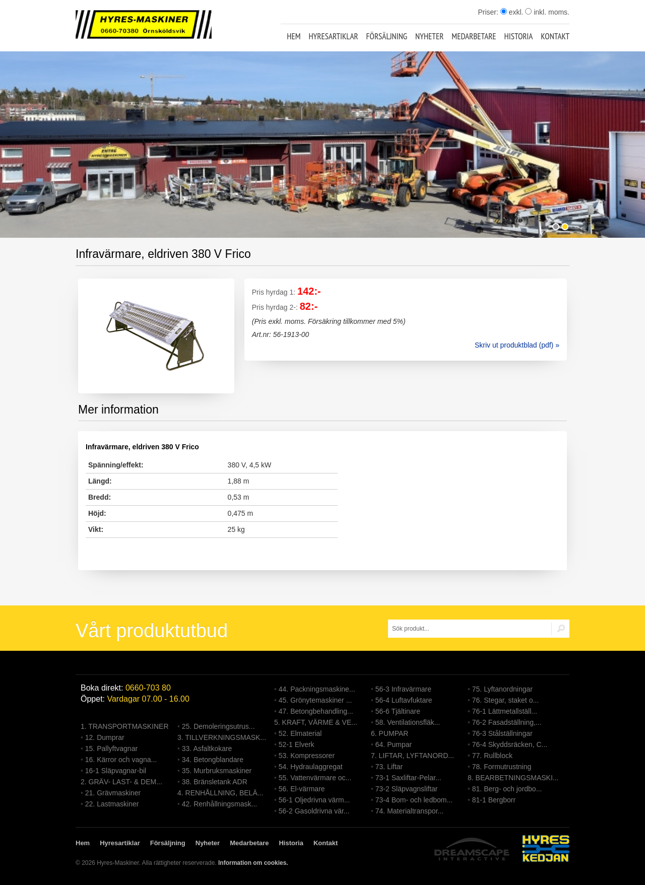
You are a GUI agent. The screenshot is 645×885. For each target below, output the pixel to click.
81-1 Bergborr (493, 800)
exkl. (512, 12)
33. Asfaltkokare (207, 748)
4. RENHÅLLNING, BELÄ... (220, 793)
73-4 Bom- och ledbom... (414, 800)
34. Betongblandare (212, 760)
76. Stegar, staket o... (505, 700)
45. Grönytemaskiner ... (315, 700)
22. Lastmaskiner (112, 804)
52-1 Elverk (296, 744)
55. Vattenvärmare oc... (315, 778)
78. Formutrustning (502, 767)
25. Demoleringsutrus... (218, 726)
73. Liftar (389, 767)
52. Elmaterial (300, 733)
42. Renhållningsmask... (219, 804)
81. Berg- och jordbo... (507, 789)
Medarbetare (474, 36)
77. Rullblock (492, 756)
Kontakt (555, 36)
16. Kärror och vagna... (121, 760)
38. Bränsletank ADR (214, 782)
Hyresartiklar (333, 36)
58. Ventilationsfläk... (407, 722)
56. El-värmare (302, 789)
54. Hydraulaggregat (311, 767)
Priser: (489, 12)
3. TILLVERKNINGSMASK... (221, 737)
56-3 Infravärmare (403, 689)
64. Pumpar (393, 744)
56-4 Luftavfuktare (403, 700)
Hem (293, 36)
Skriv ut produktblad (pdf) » (517, 345)
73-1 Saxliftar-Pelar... (408, 778)
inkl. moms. (547, 12)
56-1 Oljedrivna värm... (314, 800)
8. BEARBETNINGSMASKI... (513, 778)
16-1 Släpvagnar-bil (115, 771)
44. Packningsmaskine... (317, 689)
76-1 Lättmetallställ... (504, 711)
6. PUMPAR (389, 733)
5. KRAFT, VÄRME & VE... (315, 722)
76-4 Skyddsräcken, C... (509, 744)
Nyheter (429, 36)
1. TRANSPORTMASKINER (125, 726)
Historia (518, 36)
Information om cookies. (253, 862)
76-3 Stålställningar (502, 733)
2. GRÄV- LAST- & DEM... (121, 782)
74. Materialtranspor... (409, 811)
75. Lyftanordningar (502, 689)
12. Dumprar (104, 737)
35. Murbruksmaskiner (217, 771)
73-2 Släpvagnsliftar (406, 789)
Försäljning (387, 36)
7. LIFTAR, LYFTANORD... (412, 756)
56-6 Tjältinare (397, 711)
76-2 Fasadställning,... (507, 722)
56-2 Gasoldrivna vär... (314, 811)
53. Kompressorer (307, 756)
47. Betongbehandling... (316, 711)
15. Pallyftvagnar (111, 748)
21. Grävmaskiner (113, 793)
